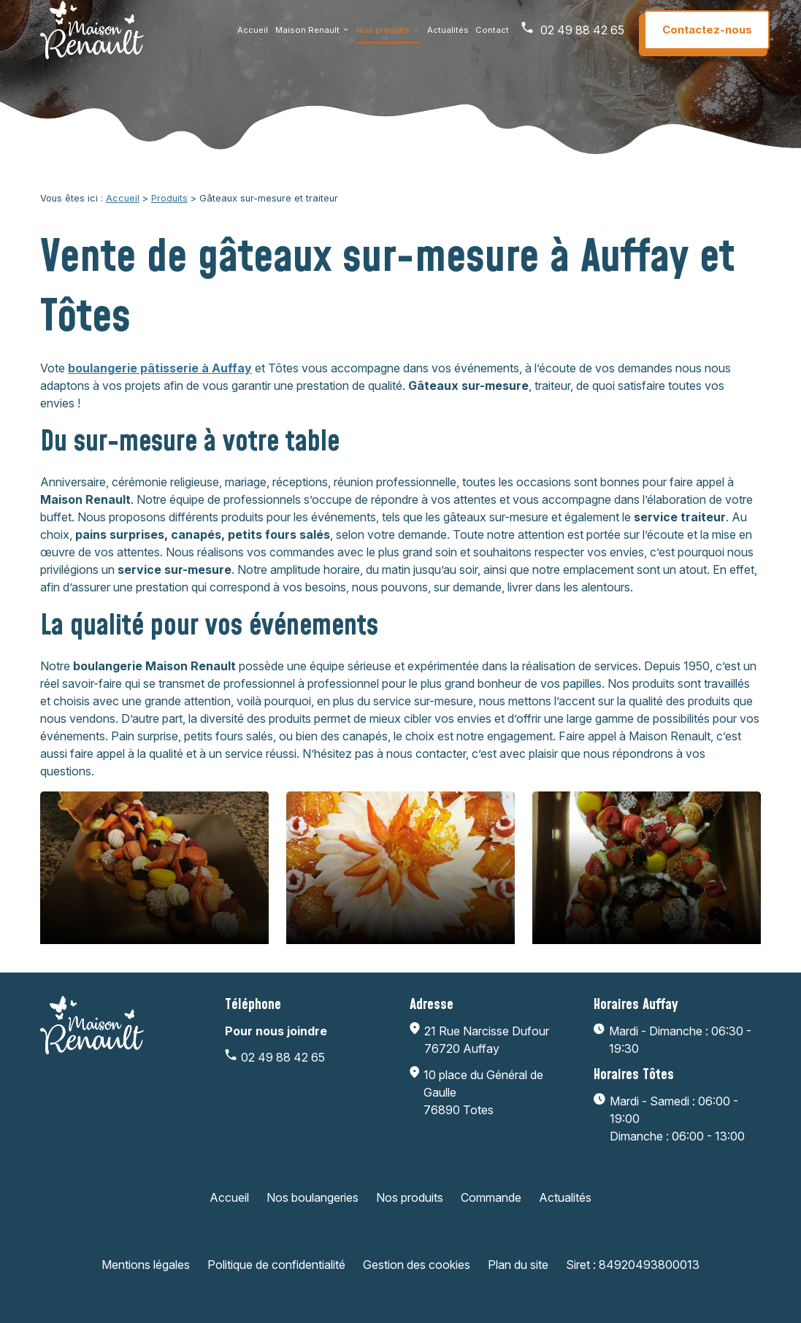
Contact (492, 36)
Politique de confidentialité (276, 1264)
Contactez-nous (707, 36)
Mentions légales (145, 1264)
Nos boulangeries (313, 1197)
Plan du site (518, 1264)
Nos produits (383, 36)
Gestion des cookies (416, 1264)
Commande (491, 1197)
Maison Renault (307, 36)
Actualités (448, 36)
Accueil (252, 36)
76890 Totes (500, 1091)
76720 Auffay (488, 1039)
